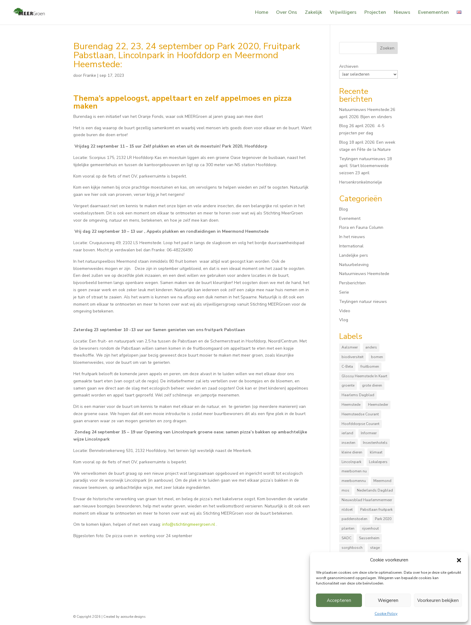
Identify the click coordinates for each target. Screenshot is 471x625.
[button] (459, 560)
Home (261, 13)
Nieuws (402, 13)
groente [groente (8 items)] (348, 385)
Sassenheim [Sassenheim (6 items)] (369, 538)
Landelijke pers (353, 255)
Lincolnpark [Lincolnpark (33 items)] (351, 461)
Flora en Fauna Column (361, 227)
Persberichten (352, 283)
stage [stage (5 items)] (375, 547)
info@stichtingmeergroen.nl (188, 524)
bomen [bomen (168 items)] (377, 356)
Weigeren (388, 600)
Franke (89, 75)
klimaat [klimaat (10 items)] (376, 452)
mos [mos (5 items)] (345, 490)
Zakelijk (313, 13)
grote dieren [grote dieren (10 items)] (372, 385)
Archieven (348, 66)
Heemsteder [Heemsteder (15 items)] (378, 404)
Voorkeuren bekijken (438, 600)
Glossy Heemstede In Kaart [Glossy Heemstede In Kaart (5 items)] (364, 376)
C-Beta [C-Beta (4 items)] (347, 366)
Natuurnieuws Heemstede (364, 274)
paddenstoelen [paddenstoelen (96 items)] (354, 518)
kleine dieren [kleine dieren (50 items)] (352, 452)
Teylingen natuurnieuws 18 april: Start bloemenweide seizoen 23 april (365, 166)
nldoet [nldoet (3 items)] (347, 509)
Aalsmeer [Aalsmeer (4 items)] (350, 347)
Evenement (349, 218)
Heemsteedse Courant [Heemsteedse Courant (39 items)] (360, 414)
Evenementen (433, 13)
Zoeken (387, 48)
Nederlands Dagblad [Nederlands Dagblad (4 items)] (375, 490)
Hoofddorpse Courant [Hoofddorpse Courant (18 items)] (360, 423)
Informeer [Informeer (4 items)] (369, 433)
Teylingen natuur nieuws (363, 301)
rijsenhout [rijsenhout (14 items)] (370, 528)
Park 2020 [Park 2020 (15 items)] (383, 518)
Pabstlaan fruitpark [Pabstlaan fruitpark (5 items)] (376, 509)
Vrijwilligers (343, 13)
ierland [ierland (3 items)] (347, 433)
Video (344, 311)
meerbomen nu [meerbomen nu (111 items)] (354, 471)
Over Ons (286, 13)
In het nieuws (352, 237)
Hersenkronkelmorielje (360, 182)
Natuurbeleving (354, 265)
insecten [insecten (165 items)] (348, 442)
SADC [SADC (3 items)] (346, 538)
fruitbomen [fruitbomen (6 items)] (369, 366)
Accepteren (339, 600)
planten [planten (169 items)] (348, 528)
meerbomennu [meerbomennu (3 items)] (354, 480)
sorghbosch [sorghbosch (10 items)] (352, 547)
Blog (343, 209)
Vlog (343, 320)
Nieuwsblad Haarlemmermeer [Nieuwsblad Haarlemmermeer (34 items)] (367, 500)
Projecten (375, 13)
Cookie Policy (386, 613)
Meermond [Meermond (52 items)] (382, 480)
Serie (344, 292)
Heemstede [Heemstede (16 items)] (351, 404)
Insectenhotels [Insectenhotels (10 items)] (375, 442)
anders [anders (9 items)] (371, 347)
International (351, 246)
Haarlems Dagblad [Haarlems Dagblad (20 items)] (358, 395)
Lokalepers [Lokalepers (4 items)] (378, 461)
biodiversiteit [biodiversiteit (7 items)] (352, 356)
